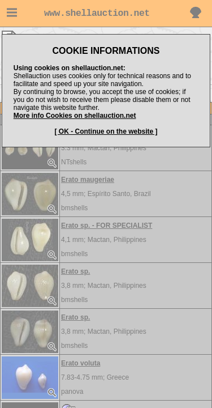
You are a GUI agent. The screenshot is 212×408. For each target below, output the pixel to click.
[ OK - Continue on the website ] (106, 131)
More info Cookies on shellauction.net (75, 116)
